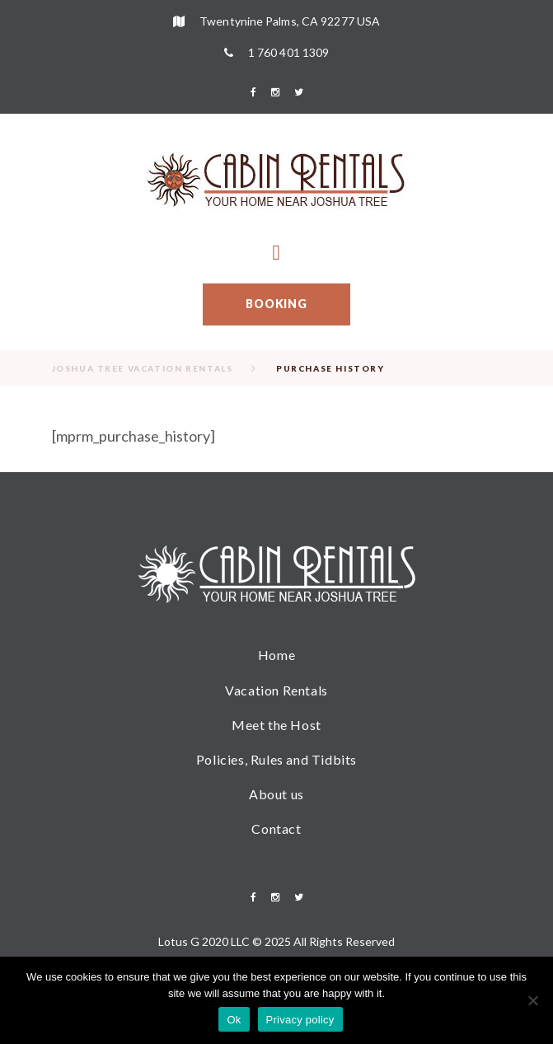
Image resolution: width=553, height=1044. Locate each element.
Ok (234, 1020)
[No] (532, 1000)
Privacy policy (300, 1020)
